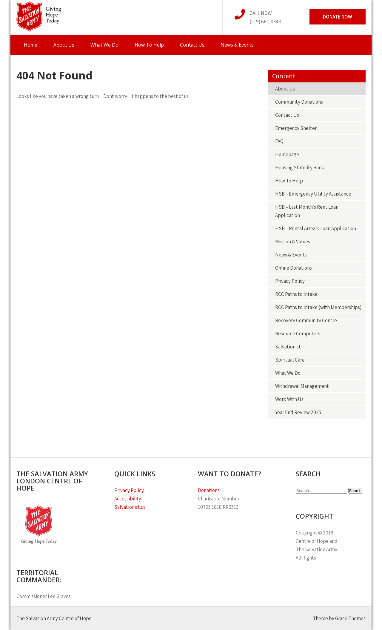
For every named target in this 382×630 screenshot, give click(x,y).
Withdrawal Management (302, 386)
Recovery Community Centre (306, 320)
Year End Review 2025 (298, 412)
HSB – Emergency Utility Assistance (313, 193)
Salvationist (288, 346)
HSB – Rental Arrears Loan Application (315, 228)
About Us (63, 45)
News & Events (237, 45)
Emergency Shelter (296, 128)
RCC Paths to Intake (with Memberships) (318, 307)
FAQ (279, 141)
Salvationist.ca (130, 507)
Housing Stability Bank (299, 167)
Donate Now (337, 16)
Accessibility (127, 498)
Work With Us (289, 399)
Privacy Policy (290, 281)
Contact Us (192, 45)
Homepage (287, 154)
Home (30, 45)
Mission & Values (292, 241)
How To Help (149, 45)
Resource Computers (297, 333)
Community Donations (299, 102)
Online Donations (293, 268)
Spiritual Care (290, 360)
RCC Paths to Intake (296, 294)
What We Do (104, 45)
